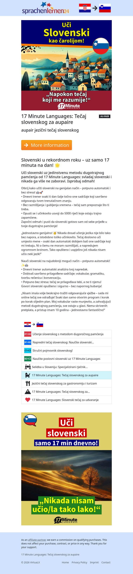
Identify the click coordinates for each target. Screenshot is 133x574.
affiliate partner (37, 539)
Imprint (94, 562)
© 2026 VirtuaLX (30, 562)
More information (46, 145)
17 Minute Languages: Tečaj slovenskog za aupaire (50, 554)
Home (65, 562)
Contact (105, 562)
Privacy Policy (79, 562)
